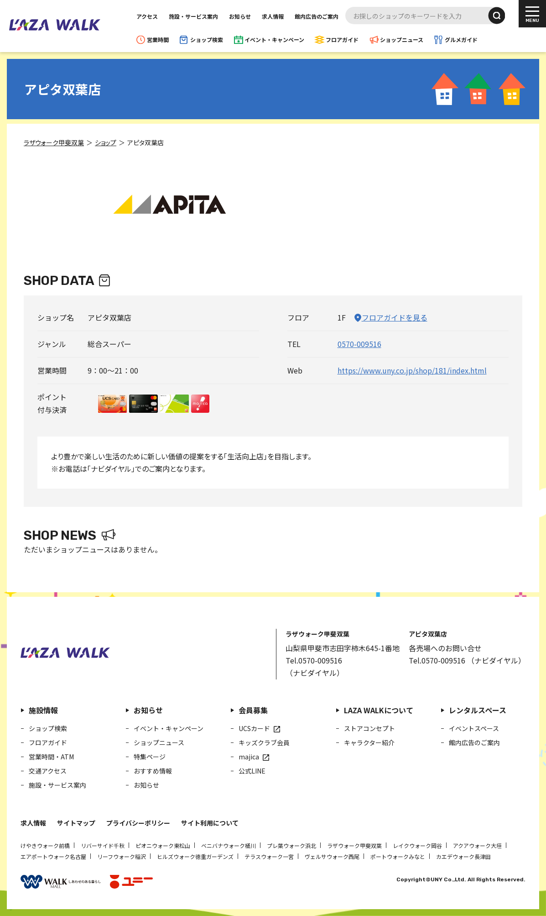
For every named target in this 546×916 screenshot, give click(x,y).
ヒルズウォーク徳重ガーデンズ (195, 856)
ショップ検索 (206, 39)
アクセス (147, 16)
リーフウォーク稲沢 (121, 856)
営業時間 (158, 39)
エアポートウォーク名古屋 (53, 856)
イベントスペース (474, 728)
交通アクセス (48, 770)
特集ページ (150, 756)
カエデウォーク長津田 (463, 856)
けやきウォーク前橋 (45, 845)
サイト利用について (210, 822)
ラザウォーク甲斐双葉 (354, 845)
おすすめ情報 (153, 770)
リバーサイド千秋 (103, 845)
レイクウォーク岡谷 (417, 845)
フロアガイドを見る (394, 317)
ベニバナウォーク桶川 (228, 845)
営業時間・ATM (51, 756)
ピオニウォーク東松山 (162, 845)
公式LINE (252, 770)
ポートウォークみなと (397, 856)
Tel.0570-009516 (314, 660)
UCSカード (254, 728)
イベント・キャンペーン (274, 39)
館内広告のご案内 (316, 16)
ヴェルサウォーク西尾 (332, 856)
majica (249, 756)
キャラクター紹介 (369, 742)
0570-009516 (359, 343)
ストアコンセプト (369, 728)
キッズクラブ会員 (264, 742)
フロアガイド (342, 39)
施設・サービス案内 (193, 16)
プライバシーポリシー (138, 822)
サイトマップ (76, 822)
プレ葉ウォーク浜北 (291, 845)
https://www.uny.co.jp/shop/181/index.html (411, 370)
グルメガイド (461, 39)
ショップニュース (401, 39)
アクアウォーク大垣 (477, 845)
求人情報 (273, 16)
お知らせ (240, 16)
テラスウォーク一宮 (269, 856)
